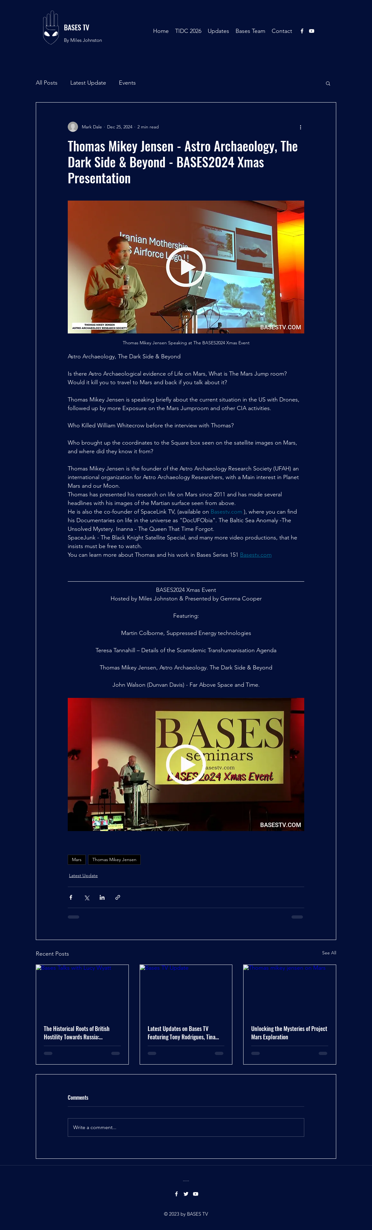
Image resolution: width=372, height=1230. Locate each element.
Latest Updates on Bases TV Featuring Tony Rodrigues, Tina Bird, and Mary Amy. (181, 1032)
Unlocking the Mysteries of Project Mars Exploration (289, 1032)
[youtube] (311, 31)
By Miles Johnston (83, 40)
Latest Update (88, 82)
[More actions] (300, 127)
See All (329, 953)
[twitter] (186, 1194)
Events (127, 82)
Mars (76, 859)
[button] (328, 83)
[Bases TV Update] (186, 991)
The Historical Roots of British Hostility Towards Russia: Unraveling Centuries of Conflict (79, 1032)
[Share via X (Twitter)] (86, 897)
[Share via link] (118, 897)
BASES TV (76, 27)
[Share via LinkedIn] (102, 897)
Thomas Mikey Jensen (114, 859)
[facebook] (302, 31)
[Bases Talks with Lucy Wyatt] (82, 991)
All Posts (47, 82)
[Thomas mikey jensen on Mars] (290, 991)
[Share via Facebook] (71, 897)
